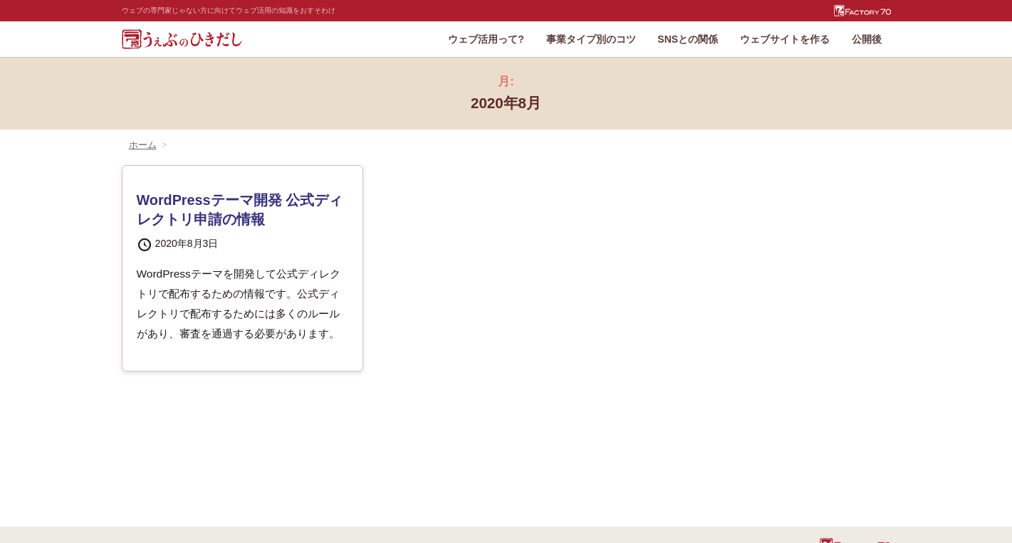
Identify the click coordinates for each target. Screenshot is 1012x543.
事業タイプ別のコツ (591, 39)
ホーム (143, 145)
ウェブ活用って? (486, 39)
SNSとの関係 (687, 39)
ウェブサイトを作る (785, 39)
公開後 (867, 39)
